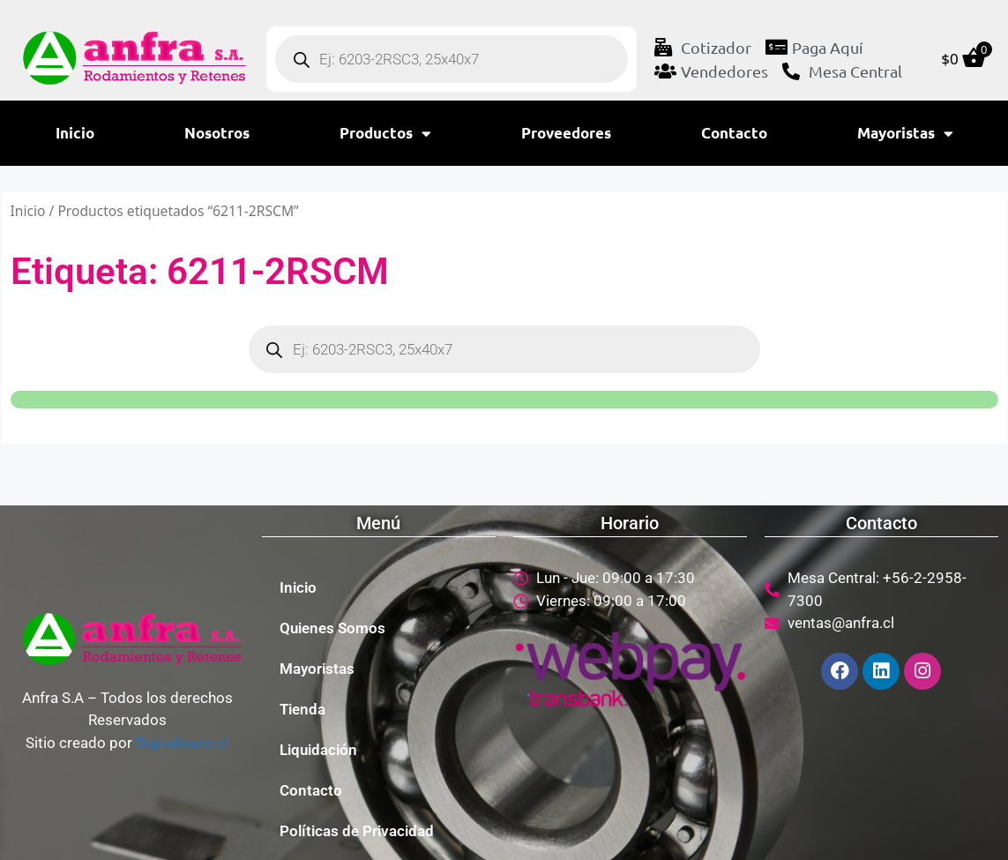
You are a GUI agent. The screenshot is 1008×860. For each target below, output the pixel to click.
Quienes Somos (332, 628)
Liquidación (318, 750)
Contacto (734, 132)
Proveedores (566, 132)
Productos (385, 133)
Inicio (75, 132)
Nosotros (217, 132)
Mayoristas (905, 133)
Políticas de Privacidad (357, 831)
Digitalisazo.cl (182, 743)
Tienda (302, 709)
